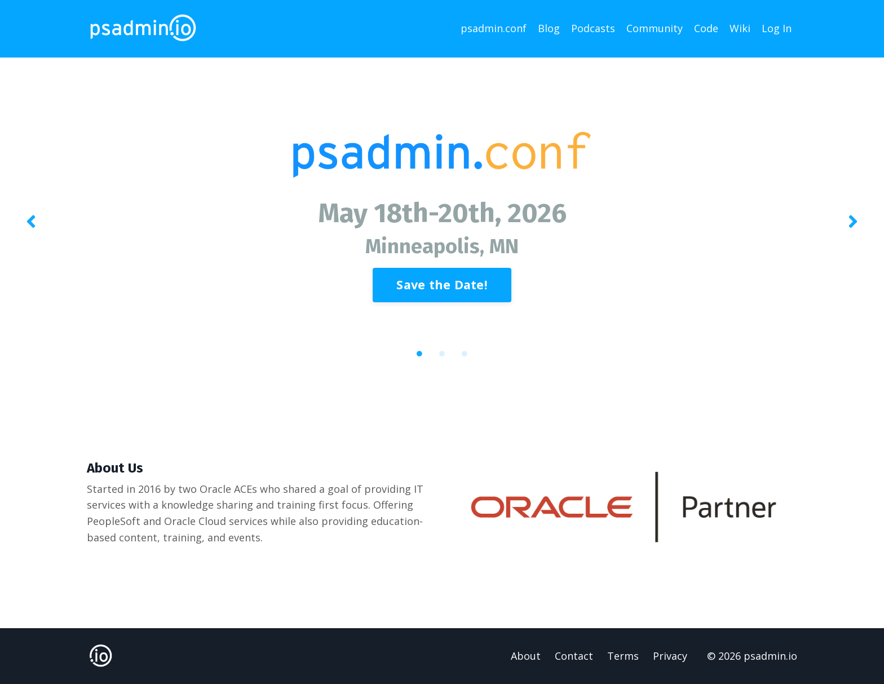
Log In (777, 28)
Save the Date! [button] (442, 284)
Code (706, 28)
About (526, 656)
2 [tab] (442, 353)
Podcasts (593, 28)
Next (853, 222)
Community (654, 28)
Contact (574, 656)
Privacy (670, 656)
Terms (623, 656)
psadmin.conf (494, 28)
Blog (549, 28)
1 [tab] (419, 353)
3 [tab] (464, 353)
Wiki (740, 28)
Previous (31, 222)
